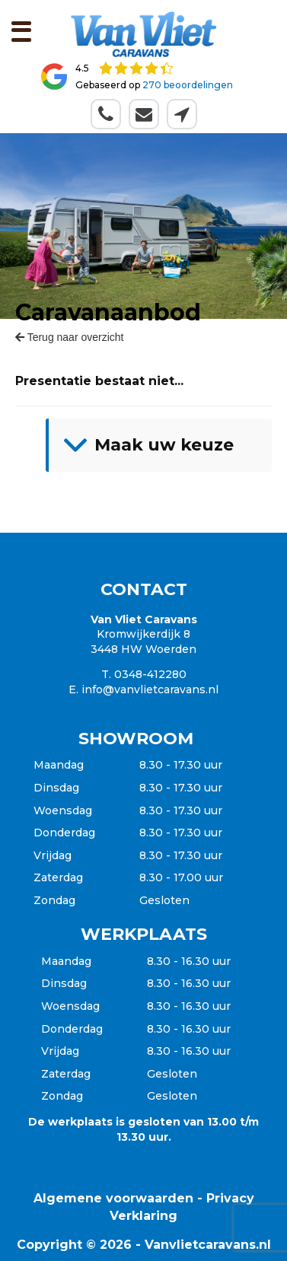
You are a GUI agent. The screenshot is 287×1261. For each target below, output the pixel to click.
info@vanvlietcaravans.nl (149, 689)
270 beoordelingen (187, 85)
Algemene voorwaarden (113, 1198)
